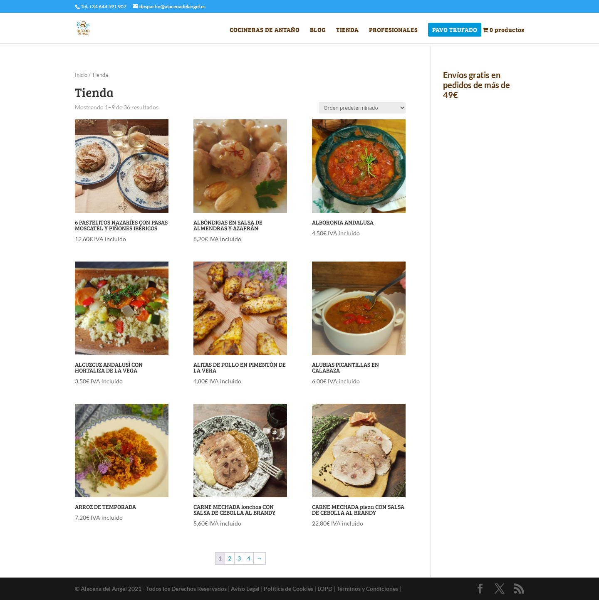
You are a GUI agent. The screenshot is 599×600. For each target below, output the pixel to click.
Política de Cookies (288, 588)
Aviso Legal (245, 588)
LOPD (324, 588)
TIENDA (347, 30)
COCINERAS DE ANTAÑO (265, 30)
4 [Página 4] (248, 558)
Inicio (81, 75)
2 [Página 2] (229, 558)
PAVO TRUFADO (454, 30)
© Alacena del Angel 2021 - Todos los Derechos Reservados (151, 588)
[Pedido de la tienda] (362, 108)
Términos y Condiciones (367, 588)
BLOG (318, 30)
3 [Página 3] (239, 558)
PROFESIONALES (393, 30)
